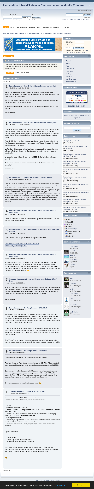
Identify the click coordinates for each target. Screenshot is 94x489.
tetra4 (75, 156)
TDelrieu (73, 284)
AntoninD (76, 141)
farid (71, 289)
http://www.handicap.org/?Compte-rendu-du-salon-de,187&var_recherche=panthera (22, 244)
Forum (68, 63)
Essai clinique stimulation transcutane (76, 169)
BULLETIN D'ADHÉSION (76, 106)
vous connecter (25, 15)
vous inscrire (37, 15)
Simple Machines (55, 480)
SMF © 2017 (46, 480)
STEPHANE (74, 305)
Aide (67, 66)
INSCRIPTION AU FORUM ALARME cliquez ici (76, 19)
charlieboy (73, 260)
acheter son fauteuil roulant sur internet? (38, 177)
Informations (59, 485)
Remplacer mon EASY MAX (35, 391)
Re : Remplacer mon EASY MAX (35, 308)
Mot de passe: (68, 45)
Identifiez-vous (71, 79)
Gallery (68, 74)
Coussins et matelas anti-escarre (21, 210)
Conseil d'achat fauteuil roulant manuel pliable (40, 86)
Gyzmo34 (73, 265)
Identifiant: (69, 42)
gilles (75, 163)
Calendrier (69, 71)
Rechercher (70, 69)
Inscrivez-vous (71, 82)
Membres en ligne (71, 229)
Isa (66, 171)
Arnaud (72, 255)
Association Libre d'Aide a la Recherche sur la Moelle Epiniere (43, 5)
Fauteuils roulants (15, 86)
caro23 (72, 298)
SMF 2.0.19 (39, 480)
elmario (76, 201)
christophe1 (69, 148)
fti (66, 194)
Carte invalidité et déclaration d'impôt (75, 146)
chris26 (72, 251)
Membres (69, 76)
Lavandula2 (74, 246)
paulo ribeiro (74, 312)
